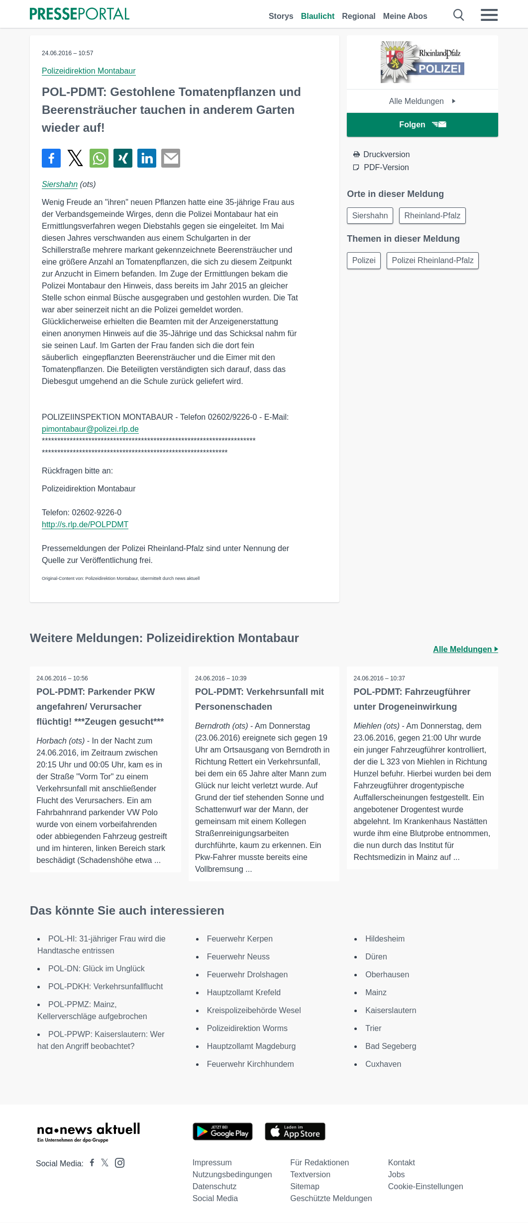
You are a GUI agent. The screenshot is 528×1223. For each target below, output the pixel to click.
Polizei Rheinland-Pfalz (437, 262)
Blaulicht (318, 16)
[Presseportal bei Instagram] (116, 1162)
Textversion (310, 1175)
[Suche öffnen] (459, 15)
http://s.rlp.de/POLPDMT (85, 524)
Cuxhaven (383, 1064)
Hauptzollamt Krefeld (244, 993)
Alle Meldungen (422, 101)
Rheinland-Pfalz (436, 216)
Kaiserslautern (390, 1011)
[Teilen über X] (75, 158)
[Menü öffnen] (489, 15)
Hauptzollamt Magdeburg (251, 1046)
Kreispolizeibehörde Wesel (254, 1011)
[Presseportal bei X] (102, 1164)
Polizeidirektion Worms (247, 1029)
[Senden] (170, 158)
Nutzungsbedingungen (232, 1175)
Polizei (365, 262)
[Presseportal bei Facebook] (89, 1164)
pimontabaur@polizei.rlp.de (90, 429)
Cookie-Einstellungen (425, 1187)
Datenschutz (215, 1187)
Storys (281, 16)
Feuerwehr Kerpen (240, 939)
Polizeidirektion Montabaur (89, 71)
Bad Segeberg (390, 1046)
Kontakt (401, 1163)
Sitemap (304, 1187)
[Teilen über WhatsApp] (99, 158)
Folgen (422, 124)
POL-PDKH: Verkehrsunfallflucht (105, 987)
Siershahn (60, 184)
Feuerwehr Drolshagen (247, 975)
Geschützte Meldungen (331, 1199)
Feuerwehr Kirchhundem (252, 1064)
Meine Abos (405, 16)
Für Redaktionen (319, 1163)
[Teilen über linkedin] (146, 158)
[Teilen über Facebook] (51, 158)
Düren (376, 957)
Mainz (376, 993)
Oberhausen (387, 975)
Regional (359, 16)
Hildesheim (385, 939)
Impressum (212, 1163)
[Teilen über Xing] (122, 158)
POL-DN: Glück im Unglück (96, 969)
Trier (373, 1029)
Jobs (396, 1175)
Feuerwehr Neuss (238, 957)
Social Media (215, 1199)
